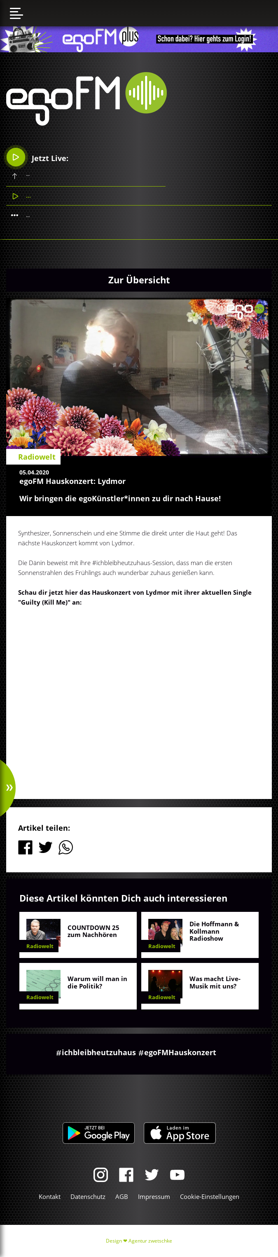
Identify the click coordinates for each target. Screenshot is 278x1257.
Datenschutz (87, 1196)
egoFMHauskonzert (180, 1052)
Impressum (154, 1196)
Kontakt (50, 1196)
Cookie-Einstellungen (209, 1196)
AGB (121, 1196)
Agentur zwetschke (150, 1240)
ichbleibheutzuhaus (99, 1052)
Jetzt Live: (37, 157)
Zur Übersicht (139, 279)
